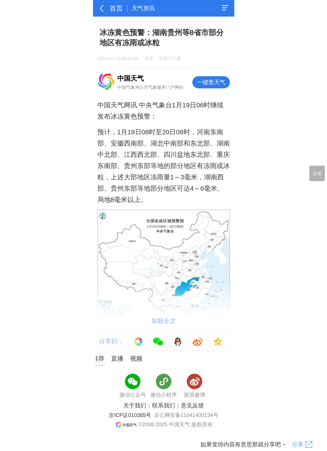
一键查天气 (211, 82)
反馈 (317, 173)
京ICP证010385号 (130, 415)
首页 (116, 8)
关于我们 (134, 405)
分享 (297, 444)
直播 (117, 358)
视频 (136, 358)
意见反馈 (192, 405)
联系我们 (163, 405)
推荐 (98, 358)
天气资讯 (143, 8)
